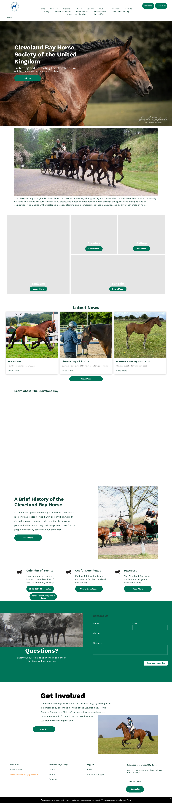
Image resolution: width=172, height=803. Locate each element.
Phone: (96, 633)
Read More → (15, 370)
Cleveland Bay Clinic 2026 (75, 361)
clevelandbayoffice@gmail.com (24, 774)
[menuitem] (42, 9)
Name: (96, 623)
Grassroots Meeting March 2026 (133, 361)
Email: (135, 623)
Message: (97, 643)
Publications (14, 361)
